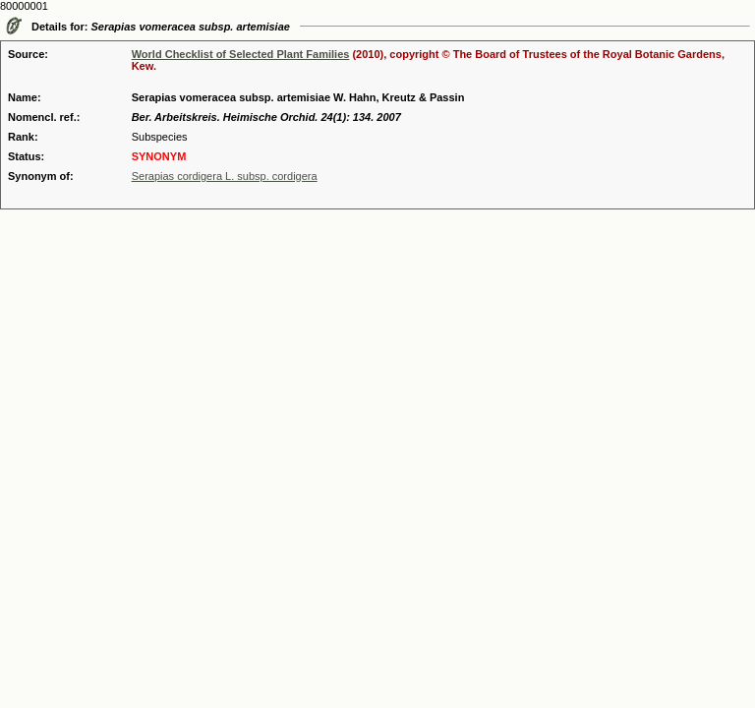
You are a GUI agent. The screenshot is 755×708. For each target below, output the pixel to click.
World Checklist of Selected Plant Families (241, 54)
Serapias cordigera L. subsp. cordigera (225, 176)
